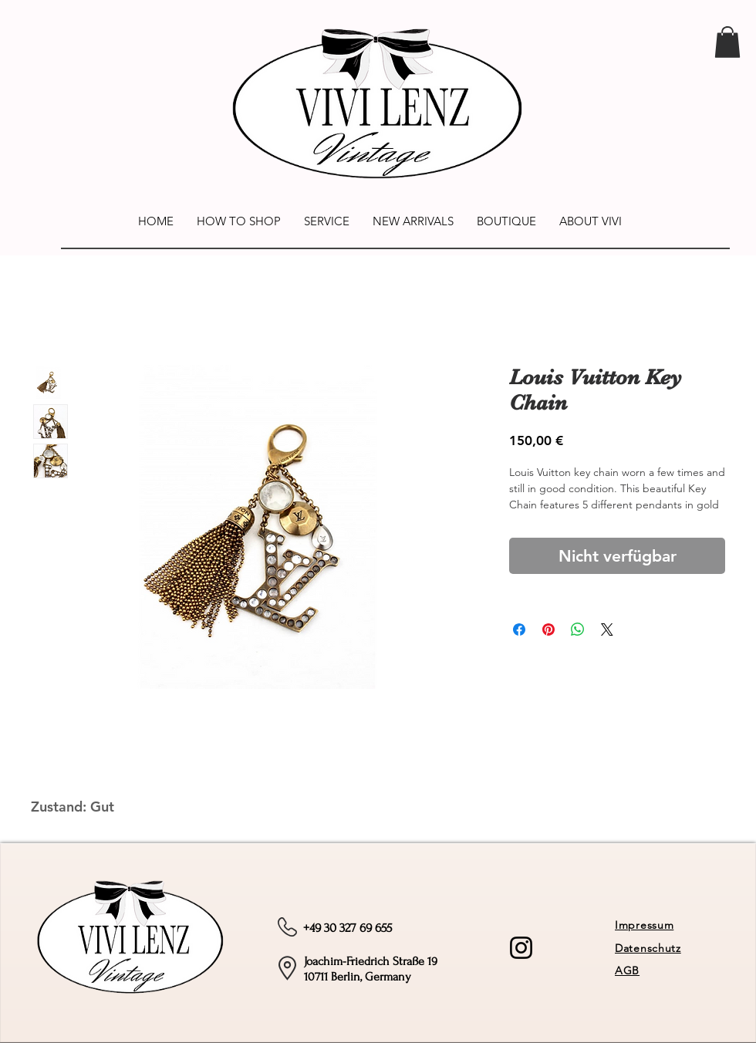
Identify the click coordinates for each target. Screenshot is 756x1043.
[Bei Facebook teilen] (519, 629)
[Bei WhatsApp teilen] (578, 629)
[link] (727, 42)
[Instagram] (521, 948)
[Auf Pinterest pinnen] (548, 629)
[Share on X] (607, 629)
